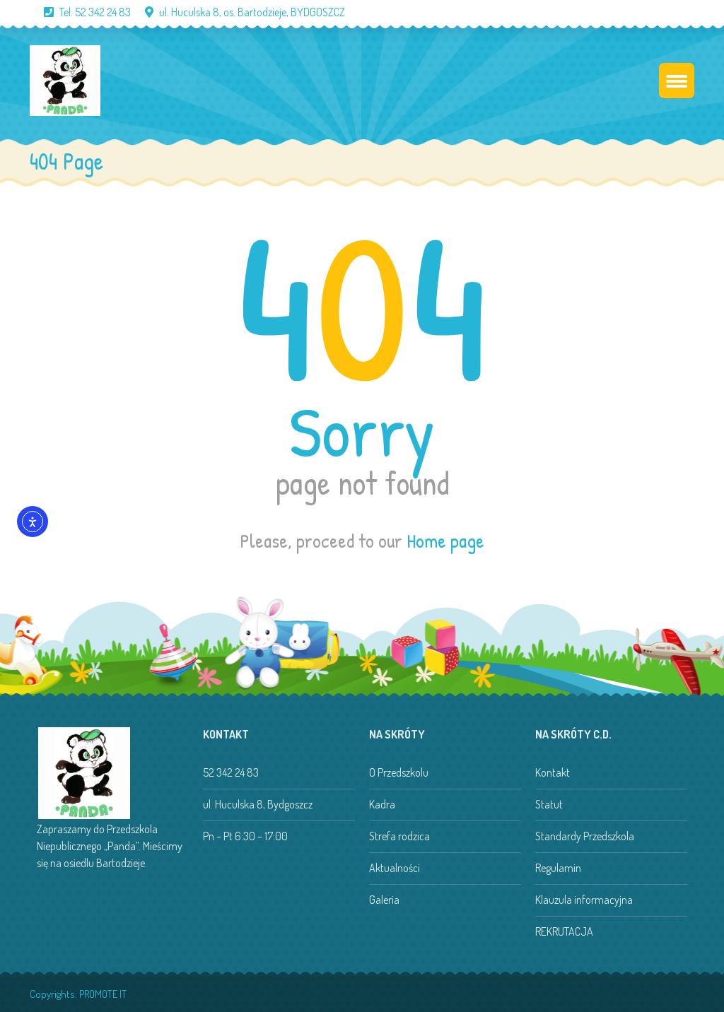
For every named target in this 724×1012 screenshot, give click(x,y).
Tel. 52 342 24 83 (80, 12)
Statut (549, 804)
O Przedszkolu (398, 772)
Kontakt (552, 772)
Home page (445, 540)
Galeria (384, 900)
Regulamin (558, 868)
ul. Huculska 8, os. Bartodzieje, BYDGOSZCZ (238, 12)
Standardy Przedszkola (584, 836)
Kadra (382, 804)
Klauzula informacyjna (584, 900)
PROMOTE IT (103, 994)
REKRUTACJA (564, 931)
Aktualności (394, 868)
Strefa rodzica (399, 836)
